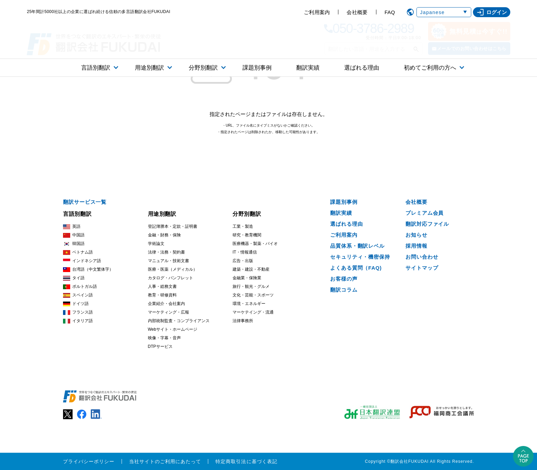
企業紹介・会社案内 (166, 303)
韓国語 (74, 243)
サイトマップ (421, 268)
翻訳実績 (308, 67)
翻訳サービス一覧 (85, 202)
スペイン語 (78, 295)
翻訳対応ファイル (427, 224)
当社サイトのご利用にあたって (165, 461)
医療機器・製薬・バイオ (255, 243)
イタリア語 (78, 321)
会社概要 (357, 12)
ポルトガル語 (80, 286)
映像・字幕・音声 (164, 338)
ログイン (491, 12)
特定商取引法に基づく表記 (246, 461)
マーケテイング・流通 (253, 312)
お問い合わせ (421, 257)
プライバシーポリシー (89, 461)
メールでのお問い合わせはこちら (472, 48)
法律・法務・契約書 (166, 252)
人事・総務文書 (162, 286)
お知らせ (416, 235)
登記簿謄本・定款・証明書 (172, 226)
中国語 (74, 235)
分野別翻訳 (203, 67)
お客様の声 (344, 279)
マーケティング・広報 (168, 312)
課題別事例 (257, 67)
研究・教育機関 (247, 235)
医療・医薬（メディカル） (172, 269)
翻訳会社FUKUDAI (409, 461)
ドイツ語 (76, 303)
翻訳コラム (344, 290)
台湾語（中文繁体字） (88, 269)
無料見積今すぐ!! (469, 31)
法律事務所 (243, 320)
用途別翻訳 (149, 67)
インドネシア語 (82, 260)
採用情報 (416, 246)
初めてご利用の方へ (430, 67)
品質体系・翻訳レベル (357, 246)
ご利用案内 (317, 12)
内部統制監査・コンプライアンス (179, 320)
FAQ (390, 12)
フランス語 (78, 312)
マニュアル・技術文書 (168, 260)
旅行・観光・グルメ (251, 286)
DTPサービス (160, 346)
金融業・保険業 (247, 277)
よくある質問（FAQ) (356, 268)
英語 (71, 226)
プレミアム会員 (424, 213)
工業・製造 (243, 226)
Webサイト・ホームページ (172, 329)
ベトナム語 (78, 252)
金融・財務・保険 (164, 235)
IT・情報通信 (245, 252)
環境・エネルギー (249, 303)
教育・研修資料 (162, 295)
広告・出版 (243, 260)
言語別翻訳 (95, 67)
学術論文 (156, 243)
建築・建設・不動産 (251, 269)
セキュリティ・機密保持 (360, 257)
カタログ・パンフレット (170, 277)
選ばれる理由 (361, 67)
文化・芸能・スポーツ (253, 295)
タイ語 (74, 278)
